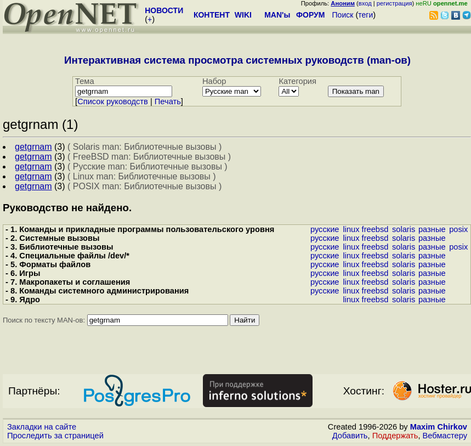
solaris (403, 229)
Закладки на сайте (41, 426)
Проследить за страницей (55, 435)
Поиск (343, 14)
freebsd (375, 229)
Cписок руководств (112, 101)
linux (351, 229)
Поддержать (395, 435)
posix (458, 229)
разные (432, 229)
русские (324, 229)
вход (365, 3)
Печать (168, 101)
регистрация (394, 3)
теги (365, 14)
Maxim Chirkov (438, 426)
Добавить (350, 435)
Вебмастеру (445, 435)
